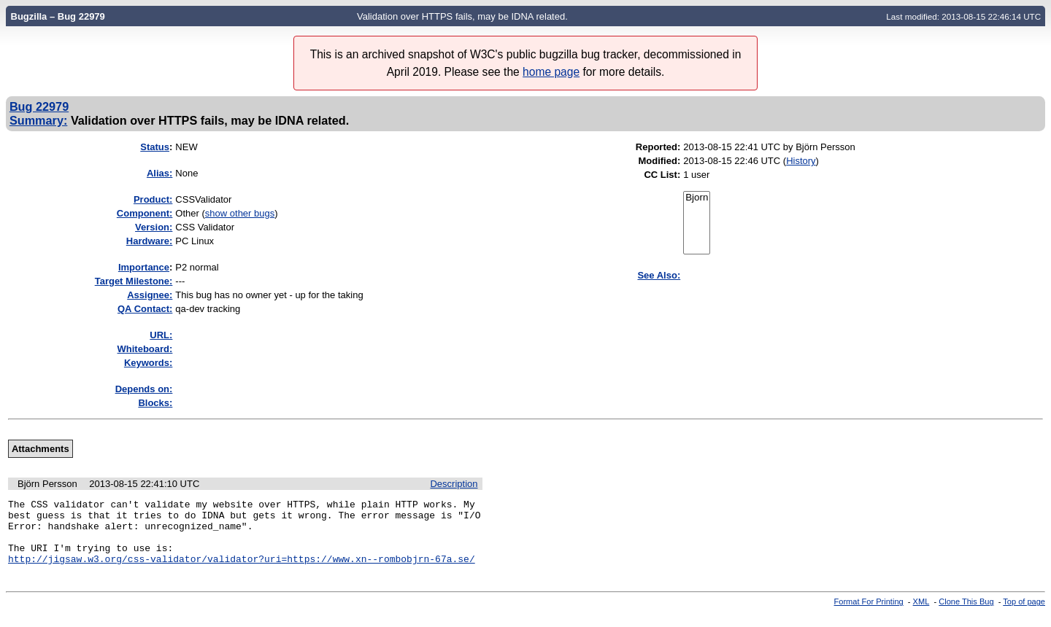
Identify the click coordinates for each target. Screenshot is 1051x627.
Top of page (1024, 614)
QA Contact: (145, 308)
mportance (143, 267)
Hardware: (149, 240)
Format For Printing (869, 614)
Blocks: (155, 402)
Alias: (159, 173)
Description (453, 483)
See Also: (658, 275)
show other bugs (239, 213)
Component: (145, 213)
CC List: (662, 174)
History (800, 160)
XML (921, 614)
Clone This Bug (966, 614)
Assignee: (149, 294)
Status (154, 146)
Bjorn (696, 198)
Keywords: (148, 362)
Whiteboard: (145, 348)
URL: (161, 335)
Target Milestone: (134, 281)
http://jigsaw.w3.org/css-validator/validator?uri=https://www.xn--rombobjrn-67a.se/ (241, 571)
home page (551, 72)
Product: (153, 199)
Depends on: (144, 388)
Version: (153, 227)
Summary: (38, 120)
